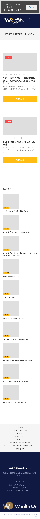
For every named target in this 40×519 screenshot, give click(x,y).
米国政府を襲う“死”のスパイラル (15, 402)
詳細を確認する (14, 10)
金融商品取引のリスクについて (20, 443)
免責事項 (20, 440)
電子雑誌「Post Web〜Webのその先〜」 (18, 232)
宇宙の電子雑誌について (11, 276)
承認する (31, 7)
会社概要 (20, 427)
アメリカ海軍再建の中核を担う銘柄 (15, 381)
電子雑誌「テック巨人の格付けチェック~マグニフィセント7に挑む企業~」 (20, 254)
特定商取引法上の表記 (20, 430)
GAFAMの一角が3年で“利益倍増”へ (15, 339)
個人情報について (20, 437)
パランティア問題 (9, 297)
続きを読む (20, 99)
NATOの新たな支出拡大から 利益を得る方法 (18, 360)
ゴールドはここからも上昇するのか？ (16, 211)
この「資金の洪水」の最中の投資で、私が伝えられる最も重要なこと (19, 80)
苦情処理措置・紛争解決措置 (22, 446)
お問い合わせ (20, 449)
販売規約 (20, 433)
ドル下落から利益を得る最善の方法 (19, 143)
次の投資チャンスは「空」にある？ (15, 318)
